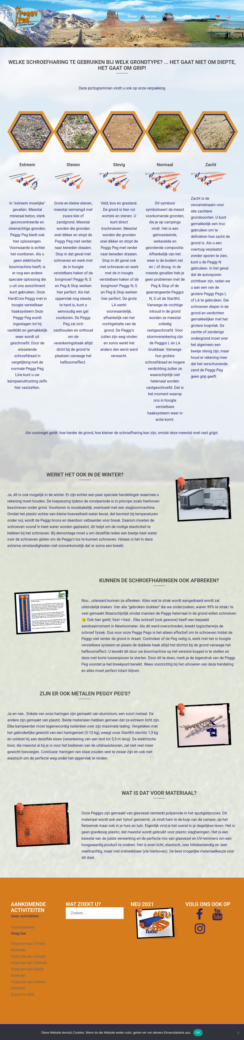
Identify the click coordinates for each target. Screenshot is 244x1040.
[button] (18, 933)
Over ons (149, 16)
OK (198, 1032)
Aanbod (203, 16)
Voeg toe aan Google (28, 956)
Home (132, 16)
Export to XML (23, 994)
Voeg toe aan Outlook (29, 962)
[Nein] (238, 1032)
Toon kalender (23, 927)
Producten (171, 16)
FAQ (188, 16)
